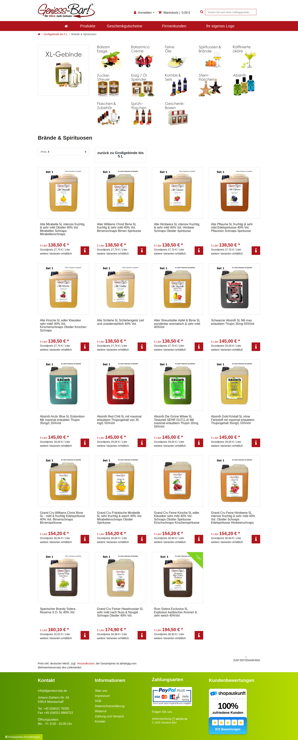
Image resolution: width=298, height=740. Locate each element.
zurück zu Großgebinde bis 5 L (120, 154)
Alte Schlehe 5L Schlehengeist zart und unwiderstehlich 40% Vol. (120, 322)
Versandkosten (85, 663)
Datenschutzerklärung (109, 706)
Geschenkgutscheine (124, 26)
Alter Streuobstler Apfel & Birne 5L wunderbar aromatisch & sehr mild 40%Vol (177, 324)
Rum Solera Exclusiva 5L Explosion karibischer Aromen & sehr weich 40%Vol (175, 612)
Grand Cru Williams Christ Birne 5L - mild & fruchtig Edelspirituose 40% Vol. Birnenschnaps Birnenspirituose (62, 517)
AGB (98, 701)
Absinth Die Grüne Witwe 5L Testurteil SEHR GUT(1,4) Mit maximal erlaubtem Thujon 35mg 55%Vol (176, 421)
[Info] (85, 250)
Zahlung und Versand (109, 716)
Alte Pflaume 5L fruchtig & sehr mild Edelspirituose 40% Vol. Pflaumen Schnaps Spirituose (232, 227)
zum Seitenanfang (206, 659)
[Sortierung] (63, 151)
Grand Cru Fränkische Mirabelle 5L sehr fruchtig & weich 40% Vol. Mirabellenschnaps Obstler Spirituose (119, 517)
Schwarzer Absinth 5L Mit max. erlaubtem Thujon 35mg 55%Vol (232, 322)
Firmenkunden (174, 26)
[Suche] (201, 12)
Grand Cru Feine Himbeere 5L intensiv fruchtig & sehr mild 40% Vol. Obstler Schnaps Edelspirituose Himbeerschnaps (233, 517)
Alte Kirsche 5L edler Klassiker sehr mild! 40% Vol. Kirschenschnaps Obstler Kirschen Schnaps (63, 325)
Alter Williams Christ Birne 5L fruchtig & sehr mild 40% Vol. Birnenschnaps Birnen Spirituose (119, 227)
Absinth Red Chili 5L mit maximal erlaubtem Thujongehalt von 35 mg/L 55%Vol (119, 420)
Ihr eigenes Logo (220, 26)
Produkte (87, 26)
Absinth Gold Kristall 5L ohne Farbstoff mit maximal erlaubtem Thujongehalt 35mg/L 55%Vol (232, 420)
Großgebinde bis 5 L (56, 34)
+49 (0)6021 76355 (56, 708)
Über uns (101, 690)
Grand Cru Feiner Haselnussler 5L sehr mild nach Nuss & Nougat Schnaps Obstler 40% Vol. (120, 612)
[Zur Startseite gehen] (39, 34)
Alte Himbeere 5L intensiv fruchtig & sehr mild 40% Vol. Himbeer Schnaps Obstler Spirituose (176, 227)
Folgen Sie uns (162, 711)
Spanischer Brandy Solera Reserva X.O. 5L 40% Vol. (57, 610)
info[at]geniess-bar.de (52, 690)
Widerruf (100, 711)
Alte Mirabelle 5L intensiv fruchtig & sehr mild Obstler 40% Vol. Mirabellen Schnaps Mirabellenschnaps (62, 229)
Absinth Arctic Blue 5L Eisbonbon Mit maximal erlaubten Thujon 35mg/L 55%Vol (62, 420)
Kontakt (100, 721)
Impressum (102, 695)
